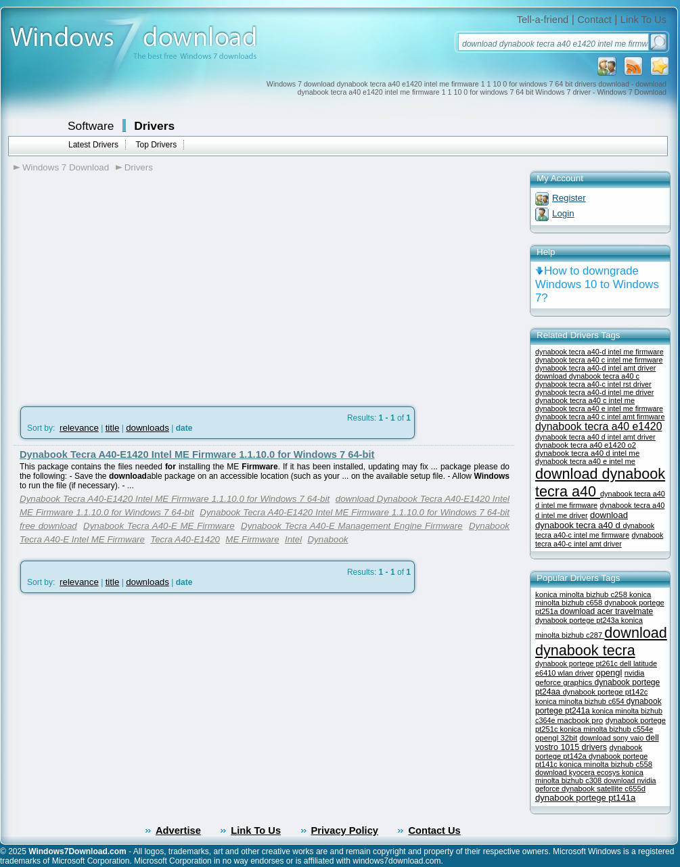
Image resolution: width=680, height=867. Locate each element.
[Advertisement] (127, 284)
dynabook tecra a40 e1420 (598, 426)
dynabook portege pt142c (605, 692)
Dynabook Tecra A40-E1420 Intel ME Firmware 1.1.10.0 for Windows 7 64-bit (197, 454)
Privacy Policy (344, 830)
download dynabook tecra (601, 641)
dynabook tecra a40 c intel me (585, 400)
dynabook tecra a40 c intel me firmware (598, 360)
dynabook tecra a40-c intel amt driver (599, 539)
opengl (608, 672)
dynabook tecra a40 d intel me (587, 453)
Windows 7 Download (65, 167)
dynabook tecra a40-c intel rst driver (593, 384)
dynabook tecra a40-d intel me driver (594, 392)
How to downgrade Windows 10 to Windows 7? (597, 284)
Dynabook (327, 539)
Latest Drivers (93, 144)
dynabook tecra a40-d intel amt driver (595, 368)
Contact (594, 19)
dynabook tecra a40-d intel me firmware (599, 352)
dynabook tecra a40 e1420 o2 (585, 445)
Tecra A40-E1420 (185, 539)
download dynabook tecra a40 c (587, 376)
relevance (79, 428)
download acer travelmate (606, 611)
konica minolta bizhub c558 (606, 764)
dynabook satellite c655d (603, 788)
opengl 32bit (556, 738)
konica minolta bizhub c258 (582, 594)
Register (569, 198)
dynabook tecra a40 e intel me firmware (599, 408)
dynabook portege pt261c (577, 663)
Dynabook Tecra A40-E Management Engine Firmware (352, 526)
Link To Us (643, 19)
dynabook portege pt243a (578, 620)
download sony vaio (612, 738)
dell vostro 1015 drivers (597, 742)
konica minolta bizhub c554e (607, 729)
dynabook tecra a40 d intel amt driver (595, 437)
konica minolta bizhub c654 (581, 701)
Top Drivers (156, 144)
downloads (147, 428)
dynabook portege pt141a (585, 798)
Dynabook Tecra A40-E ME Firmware (159, 526)
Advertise (178, 830)
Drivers (154, 126)
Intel (293, 539)
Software (91, 126)
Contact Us (434, 830)
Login (563, 213)
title (113, 428)
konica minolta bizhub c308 (589, 776)
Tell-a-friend (543, 19)
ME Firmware (252, 539)
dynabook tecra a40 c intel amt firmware (599, 417)
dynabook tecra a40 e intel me (585, 461)
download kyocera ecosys (578, 772)
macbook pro (580, 720)
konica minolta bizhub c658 (593, 598)
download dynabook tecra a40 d (581, 520)
